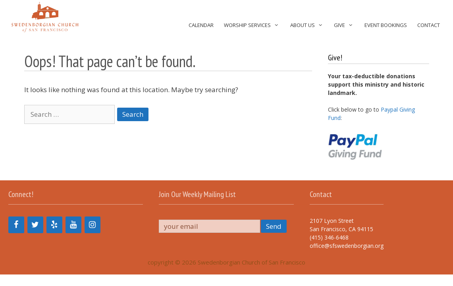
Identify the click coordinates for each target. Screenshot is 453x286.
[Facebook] (16, 224)
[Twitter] (35, 224)
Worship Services (254, 25)
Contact (428, 25)
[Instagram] (92, 224)
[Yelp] (54, 224)
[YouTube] (73, 224)
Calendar (201, 25)
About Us (309, 25)
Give (346, 25)
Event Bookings (385, 25)
